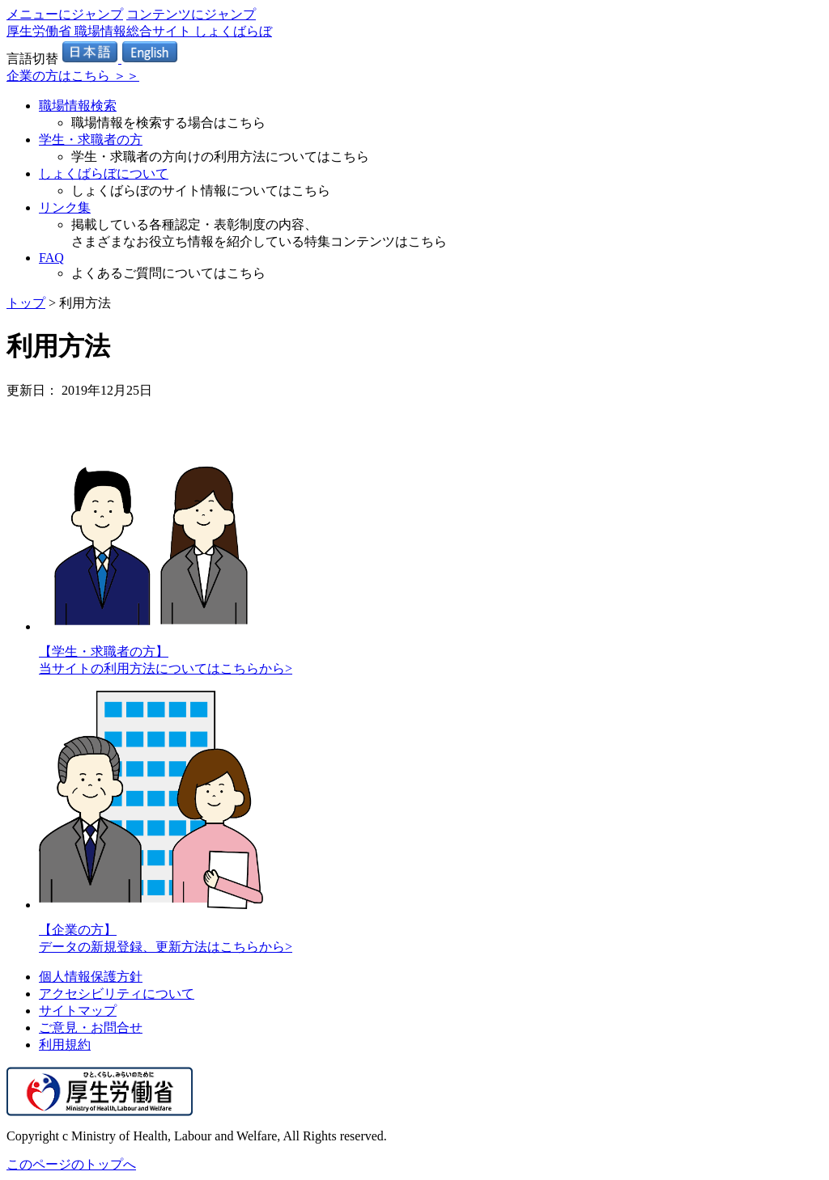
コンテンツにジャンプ (191, 14)
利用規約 (65, 1044)
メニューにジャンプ (64, 14)
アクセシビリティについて (116, 993)
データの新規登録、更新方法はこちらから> (165, 947)
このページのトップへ (71, 1164)
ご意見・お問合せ (90, 1027)
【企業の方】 (78, 930)
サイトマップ (78, 1010)
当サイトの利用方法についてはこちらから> (165, 668)
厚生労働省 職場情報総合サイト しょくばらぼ (139, 31)
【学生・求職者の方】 (103, 651)
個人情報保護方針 (90, 976)
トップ (25, 303)
